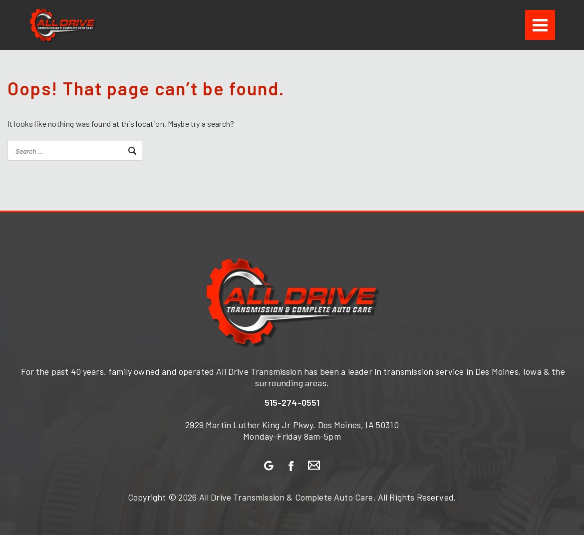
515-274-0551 (292, 402)
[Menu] (540, 25)
